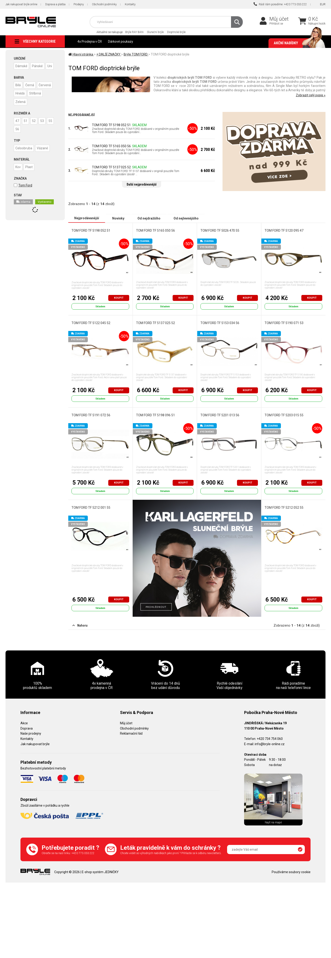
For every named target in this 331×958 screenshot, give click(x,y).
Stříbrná (36, 101)
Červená (46, 93)
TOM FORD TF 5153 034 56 (219, 323)
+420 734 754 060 (270, 739)
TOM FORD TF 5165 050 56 (111, 146)
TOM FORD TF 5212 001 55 (90, 507)
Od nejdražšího (148, 218)
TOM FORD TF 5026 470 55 (219, 230)
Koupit (119, 297)
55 (17, 136)
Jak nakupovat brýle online (21, 4)
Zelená (21, 109)
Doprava (26, 728)
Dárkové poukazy (120, 41)
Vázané (43, 155)
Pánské (38, 66)
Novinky (118, 218)
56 (26, 136)
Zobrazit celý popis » (310, 95)
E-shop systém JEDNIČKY (100, 872)
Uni (18, 74)
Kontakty (130, 4)
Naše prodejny (30, 733)
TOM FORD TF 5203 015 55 (284, 415)
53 (44, 128)
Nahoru (80, 625)
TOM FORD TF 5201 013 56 (219, 415)
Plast (30, 174)
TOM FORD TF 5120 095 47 (284, 230)
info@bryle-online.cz (270, 744)
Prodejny (79, 4)
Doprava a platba (55, 4)
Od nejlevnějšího (186, 218)
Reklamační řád (131, 733)
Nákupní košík (316, 23)
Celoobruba (24, 155)
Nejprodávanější (86, 218)
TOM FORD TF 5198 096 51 (155, 415)
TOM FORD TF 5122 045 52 (90, 323)
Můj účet (279, 19)
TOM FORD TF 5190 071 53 (284, 323)
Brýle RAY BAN (134, 32)
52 (35, 128)
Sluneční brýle (155, 32)
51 (26, 128)
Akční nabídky (297, 43)
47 (17, 128)
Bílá (18, 93)
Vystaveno (44, 209)
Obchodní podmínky (104, 4)
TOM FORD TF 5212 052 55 (284, 507)
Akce (24, 723)
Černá (30, 93)
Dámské (22, 66)
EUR (322, 4)
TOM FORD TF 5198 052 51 (111, 125)
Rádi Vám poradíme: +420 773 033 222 (280, 4)
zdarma (23, 209)
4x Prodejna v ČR (89, 41)
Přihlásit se (276, 23)
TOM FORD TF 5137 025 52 (111, 167)
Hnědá (20, 101)
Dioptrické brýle (176, 32)
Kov (18, 174)
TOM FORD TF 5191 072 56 (90, 415)
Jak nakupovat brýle (35, 744)
